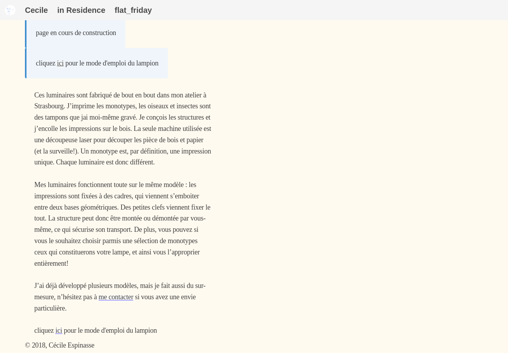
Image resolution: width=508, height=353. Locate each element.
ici (60, 63)
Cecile (36, 10)
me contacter (116, 297)
